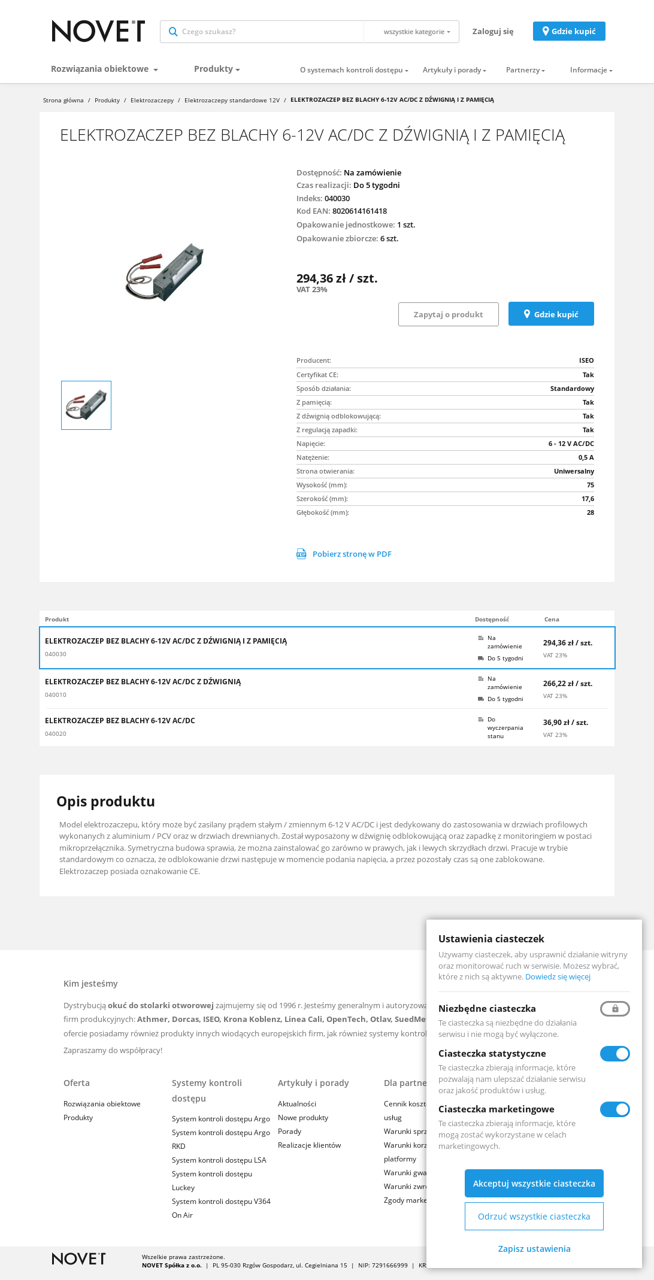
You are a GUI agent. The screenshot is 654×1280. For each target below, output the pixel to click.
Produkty (213, 74)
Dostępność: (319, 177)
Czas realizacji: (324, 190)
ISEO (586, 365)
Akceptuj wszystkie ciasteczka (534, 1183)
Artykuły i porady (452, 75)
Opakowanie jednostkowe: (345, 230)
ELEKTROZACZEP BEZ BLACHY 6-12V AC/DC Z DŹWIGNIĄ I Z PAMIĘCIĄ (166, 646)
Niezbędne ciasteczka (487, 1008)
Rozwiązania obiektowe (101, 74)
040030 (55, 659)
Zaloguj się (493, 33)
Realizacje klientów (309, 1150)
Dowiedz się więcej (558, 976)
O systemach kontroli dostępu (351, 75)
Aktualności (297, 1108)
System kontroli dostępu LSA (219, 1165)
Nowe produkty (303, 1123)
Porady (289, 1137)
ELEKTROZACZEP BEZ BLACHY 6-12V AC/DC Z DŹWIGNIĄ (143, 687)
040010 (55, 700)
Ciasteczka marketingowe (496, 1109)
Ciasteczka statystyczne (492, 1053)
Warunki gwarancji (415, 1178)
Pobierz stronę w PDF (344, 559)
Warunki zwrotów (412, 1192)
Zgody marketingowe (419, 1205)
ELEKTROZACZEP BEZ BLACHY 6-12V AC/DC (120, 726)
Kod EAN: (313, 216)
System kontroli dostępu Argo (221, 1124)
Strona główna (63, 105)
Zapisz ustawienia (534, 1248)
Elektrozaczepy (152, 105)
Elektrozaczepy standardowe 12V (232, 105)
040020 (55, 739)
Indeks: (309, 203)
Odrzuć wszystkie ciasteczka (534, 1216)
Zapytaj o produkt (448, 319)
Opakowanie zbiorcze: (337, 243)
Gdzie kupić (574, 33)
